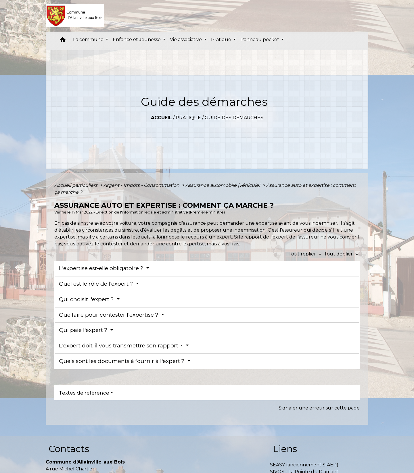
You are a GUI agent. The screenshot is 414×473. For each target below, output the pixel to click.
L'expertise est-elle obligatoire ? (102, 268)
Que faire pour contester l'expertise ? (109, 315)
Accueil (161, 117)
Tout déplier (342, 254)
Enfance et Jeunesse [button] (137, 39)
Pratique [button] (221, 39)
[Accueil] (75, 16)
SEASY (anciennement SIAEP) (304, 465)
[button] (63, 41)
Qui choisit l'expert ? (87, 299)
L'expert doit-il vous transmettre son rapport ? (121, 345)
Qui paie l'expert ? (84, 330)
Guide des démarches (234, 117)
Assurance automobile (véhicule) (223, 185)
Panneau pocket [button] (260, 39)
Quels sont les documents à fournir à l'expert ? (122, 361)
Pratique (188, 117)
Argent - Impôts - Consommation (142, 185)
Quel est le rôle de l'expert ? (97, 283)
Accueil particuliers (76, 185)
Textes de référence (84, 393)
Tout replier (306, 254)
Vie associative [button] (186, 39)
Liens (285, 448)
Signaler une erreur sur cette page (319, 408)
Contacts (69, 448)
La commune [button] (89, 39)
